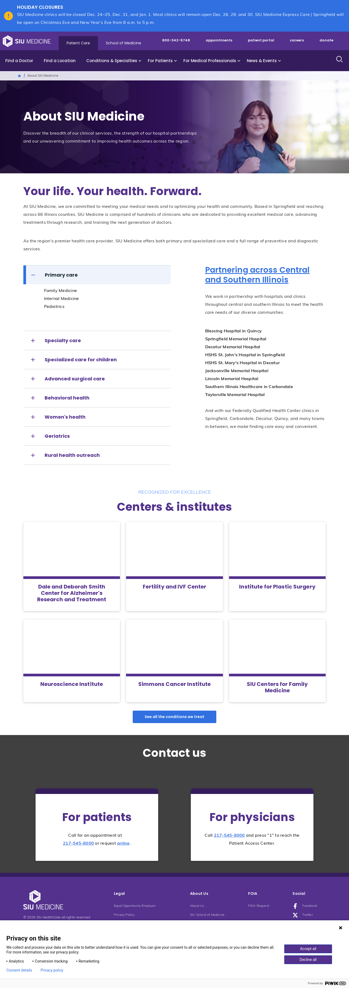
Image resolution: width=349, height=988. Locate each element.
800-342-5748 (176, 40)
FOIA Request (258, 906)
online (123, 843)
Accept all (308, 949)
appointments (219, 40)
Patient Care (78, 43)
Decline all (308, 959)
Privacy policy (52, 970)
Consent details (19, 970)
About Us (197, 906)
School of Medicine (123, 43)
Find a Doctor (19, 60)
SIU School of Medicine (207, 915)
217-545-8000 (229, 836)
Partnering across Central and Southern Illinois (257, 274)
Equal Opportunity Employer (135, 906)
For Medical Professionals (209, 60)
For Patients (160, 60)
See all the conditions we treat (174, 716)
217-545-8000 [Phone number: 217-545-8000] (78, 843)
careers (297, 40)
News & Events (262, 60)
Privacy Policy (124, 915)
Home (19, 75)
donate (326, 40)
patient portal (261, 40)
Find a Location (60, 60)
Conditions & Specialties (111, 60)
